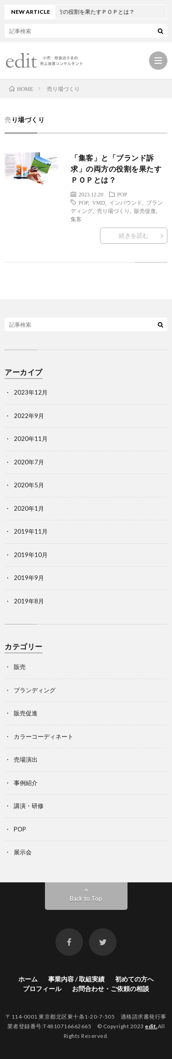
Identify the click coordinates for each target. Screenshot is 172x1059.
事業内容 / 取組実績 (76, 979)
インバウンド (125, 202)
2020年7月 (29, 462)
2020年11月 (31, 438)
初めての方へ (134, 979)
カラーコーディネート (43, 736)
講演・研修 (29, 805)
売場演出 (26, 759)
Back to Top (86, 898)
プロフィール (42, 988)
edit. (151, 1026)
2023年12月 (31, 392)
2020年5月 (29, 485)
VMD (98, 202)
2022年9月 (29, 415)
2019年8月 (29, 601)
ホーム (28, 979)
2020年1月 (29, 508)
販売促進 (145, 210)
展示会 (23, 852)
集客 (76, 219)
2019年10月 (31, 554)
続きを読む (134, 235)
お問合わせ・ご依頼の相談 (110, 988)
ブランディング (34, 690)
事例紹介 (26, 782)
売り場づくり (113, 210)
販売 (20, 666)
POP (122, 194)
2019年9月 (29, 577)
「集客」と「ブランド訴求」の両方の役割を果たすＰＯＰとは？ (116, 168)
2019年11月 (31, 531)
